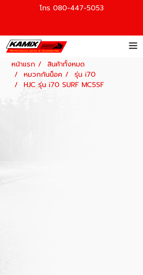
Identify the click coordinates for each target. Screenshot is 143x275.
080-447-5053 (78, 8)
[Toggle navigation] (133, 46)
